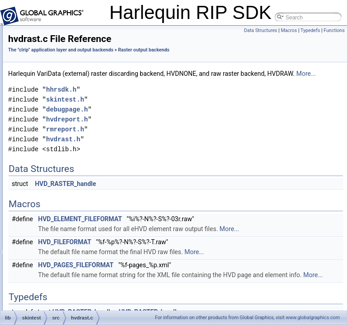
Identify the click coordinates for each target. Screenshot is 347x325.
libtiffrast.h (64, 252)
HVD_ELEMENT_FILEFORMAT (202, 238)
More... (213, 93)
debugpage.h (67, 123)
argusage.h (65, 83)
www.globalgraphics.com (313, 317)
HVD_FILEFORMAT (186, 271)
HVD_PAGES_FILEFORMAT (197, 294)
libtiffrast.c (64, 242)
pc (47, 53)
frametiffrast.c (68, 133)
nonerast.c (64, 272)
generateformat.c (72, 152)
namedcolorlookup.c (76, 262)
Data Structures (260, 30)
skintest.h (187, 119)
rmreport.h (187, 149)
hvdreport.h (65, 202)
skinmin (46, 33)
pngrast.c (63, 301)
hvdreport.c (65, 192)
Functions (334, 30)
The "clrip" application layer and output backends (182, 50)
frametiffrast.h (68, 142)
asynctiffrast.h (68, 103)
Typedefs (310, 30)
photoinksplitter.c (72, 291)
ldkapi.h (61, 232)
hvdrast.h (63, 182)
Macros (289, 30)
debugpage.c (67, 113)
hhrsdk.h (183, 109)
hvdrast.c (63, 172)
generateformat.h (72, 162)
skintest (46, 43)
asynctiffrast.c (68, 93)
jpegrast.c (63, 212)
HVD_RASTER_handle (187, 203)
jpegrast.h (63, 222)
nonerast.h (64, 282)
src (48, 63)
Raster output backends (159, 60)
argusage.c (65, 73)
